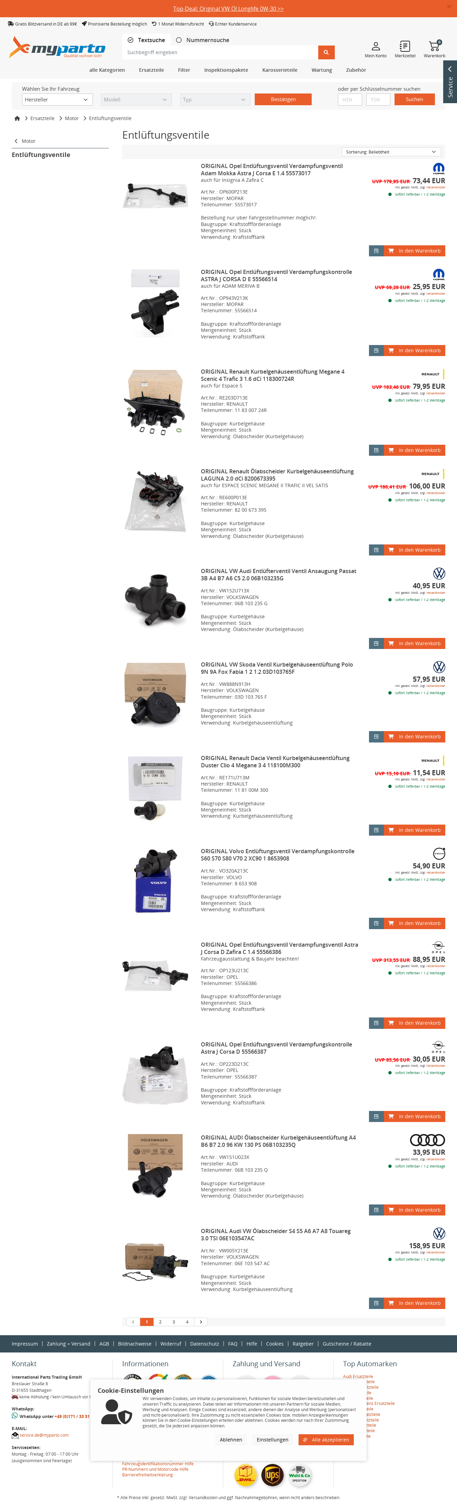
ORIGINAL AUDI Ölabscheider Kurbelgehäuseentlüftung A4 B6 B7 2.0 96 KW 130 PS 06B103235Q (278, 1141)
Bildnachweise (135, 1343)
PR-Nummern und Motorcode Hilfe (155, 1469)
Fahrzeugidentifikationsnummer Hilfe (158, 1464)
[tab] (146, 40)
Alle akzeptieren (326, 1439)
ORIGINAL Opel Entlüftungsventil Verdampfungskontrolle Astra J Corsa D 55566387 (276, 1048)
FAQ (232, 1343)
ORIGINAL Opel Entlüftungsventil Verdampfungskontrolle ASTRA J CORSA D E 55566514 (276, 275)
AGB (104, 1343)
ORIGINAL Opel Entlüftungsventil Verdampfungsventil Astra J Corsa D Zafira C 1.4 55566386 (279, 948)
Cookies (275, 1343)
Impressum (25, 1343)
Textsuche (151, 40)
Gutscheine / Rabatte (347, 1343)
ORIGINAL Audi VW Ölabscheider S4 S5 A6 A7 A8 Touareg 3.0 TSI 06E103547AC (276, 1234)
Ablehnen (231, 1439)
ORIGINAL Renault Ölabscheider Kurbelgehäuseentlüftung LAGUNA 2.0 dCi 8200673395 (277, 474)
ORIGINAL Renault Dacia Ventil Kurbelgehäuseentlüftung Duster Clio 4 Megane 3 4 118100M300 (275, 761)
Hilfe (251, 1343)
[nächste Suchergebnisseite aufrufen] (200, 1322)
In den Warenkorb (414, 250)
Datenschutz (204, 1343)
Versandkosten (435, 187)
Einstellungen (273, 1439)
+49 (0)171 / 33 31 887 (76, 1416)
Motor (72, 118)
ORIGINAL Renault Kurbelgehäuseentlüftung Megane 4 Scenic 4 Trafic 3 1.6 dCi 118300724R (272, 375)
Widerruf (171, 1343)
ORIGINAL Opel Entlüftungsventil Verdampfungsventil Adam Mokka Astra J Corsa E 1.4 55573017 (272, 169)
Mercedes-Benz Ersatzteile (369, 1403)
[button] (452, 7)
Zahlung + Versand (68, 1343)
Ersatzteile (42, 118)
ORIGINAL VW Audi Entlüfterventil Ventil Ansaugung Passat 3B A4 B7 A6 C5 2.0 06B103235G (278, 574)
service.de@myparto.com (44, 1435)
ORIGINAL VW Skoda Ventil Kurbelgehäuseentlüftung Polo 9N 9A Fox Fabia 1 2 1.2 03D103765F (277, 668)
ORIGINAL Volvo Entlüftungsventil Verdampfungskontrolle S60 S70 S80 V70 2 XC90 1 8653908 (277, 854)
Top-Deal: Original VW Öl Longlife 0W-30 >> (228, 8)
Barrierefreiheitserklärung (147, 1475)
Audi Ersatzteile (358, 1376)
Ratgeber (303, 1343)
